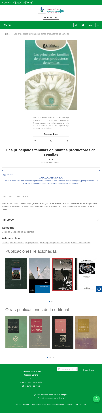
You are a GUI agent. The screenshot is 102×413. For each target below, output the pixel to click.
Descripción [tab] (7, 196)
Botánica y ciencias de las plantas (18, 232)
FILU (31, 379)
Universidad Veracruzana (31, 371)
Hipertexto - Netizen (78, 404)
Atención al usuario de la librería (51, 398)
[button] (49, 301)
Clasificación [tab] (22, 196)
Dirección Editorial (31, 375)
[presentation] (49, 297)
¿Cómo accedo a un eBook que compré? (51, 395)
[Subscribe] (88, 370)
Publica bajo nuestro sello (31, 382)
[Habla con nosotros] (96, 398)
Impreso (8, 219)
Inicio (7, 34)
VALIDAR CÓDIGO (51, 18)
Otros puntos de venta (31, 386)
